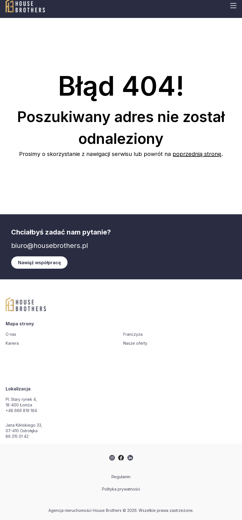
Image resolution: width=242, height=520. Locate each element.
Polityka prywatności (121, 489)
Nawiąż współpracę (39, 262)
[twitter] (112, 458)
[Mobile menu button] (233, 5)
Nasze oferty (135, 343)
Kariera (12, 343)
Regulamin (121, 476)
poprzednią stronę (197, 154)
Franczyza (133, 334)
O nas (11, 334)
